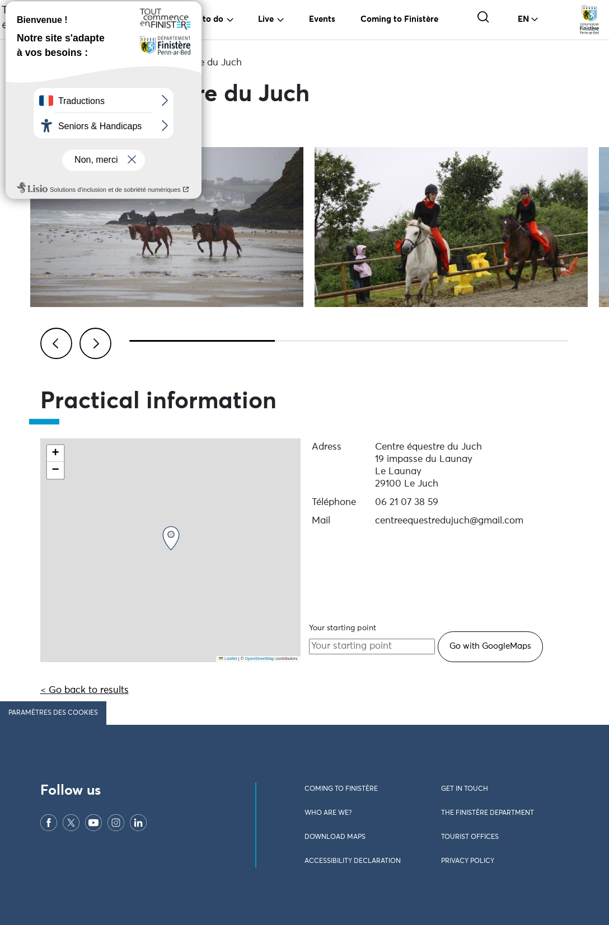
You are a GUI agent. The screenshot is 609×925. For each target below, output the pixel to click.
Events (322, 19)
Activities (100, 63)
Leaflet (228, 658)
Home (53, 63)
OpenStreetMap (259, 658)
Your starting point (342, 628)
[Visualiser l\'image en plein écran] (166, 227)
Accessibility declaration (352, 861)
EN (523, 19)
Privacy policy (467, 861)
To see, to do (198, 19)
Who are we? (328, 813)
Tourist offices (470, 837)
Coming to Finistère (399, 19)
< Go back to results (84, 690)
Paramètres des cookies (53, 713)
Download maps (335, 837)
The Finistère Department (487, 813)
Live (266, 19)
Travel (126, 19)
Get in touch (464, 789)
